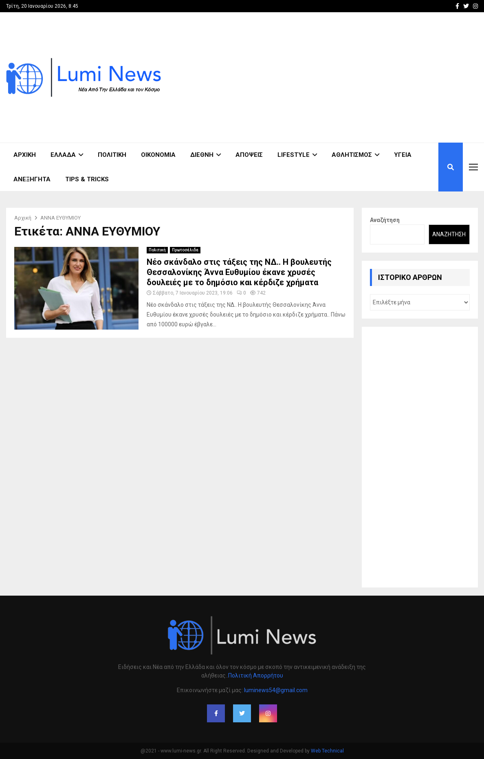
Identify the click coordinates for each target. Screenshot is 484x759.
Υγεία (402, 154)
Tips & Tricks (87, 179)
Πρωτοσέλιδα (185, 250)
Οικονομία (158, 154)
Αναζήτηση (385, 220)
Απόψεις (249, 154)
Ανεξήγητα (32, 179)
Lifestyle (293, 154)
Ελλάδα (63, 154)
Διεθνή (201, 154)
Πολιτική (112, 154)
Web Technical (327, 751)
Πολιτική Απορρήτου (255, 675)
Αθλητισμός (352, 154)
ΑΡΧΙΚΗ (24, 154)
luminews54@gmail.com (276, 690)
